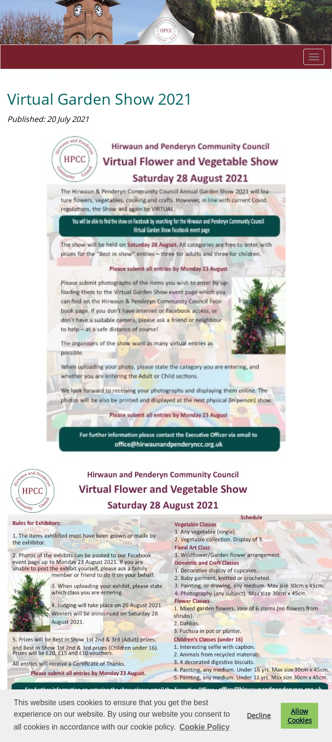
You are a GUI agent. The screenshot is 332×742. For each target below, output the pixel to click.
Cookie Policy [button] (204, 727)
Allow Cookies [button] (300, 716)
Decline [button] (259, 715)
